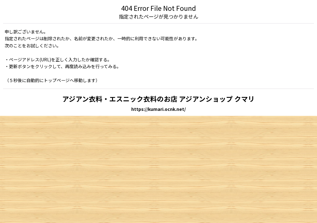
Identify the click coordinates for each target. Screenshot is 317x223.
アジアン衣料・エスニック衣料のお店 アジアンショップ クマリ (158, 98)
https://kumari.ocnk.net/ (158, 109)
